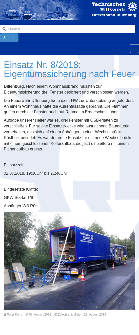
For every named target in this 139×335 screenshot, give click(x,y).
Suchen (9, 38)
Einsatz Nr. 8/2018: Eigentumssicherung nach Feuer (69, 69)
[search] (67, 29)
